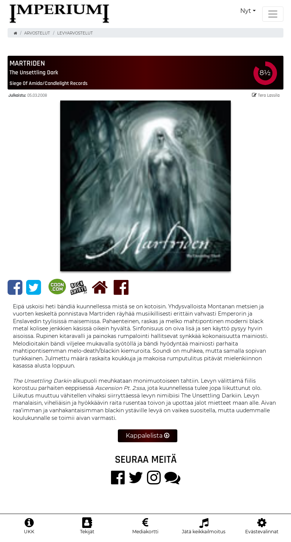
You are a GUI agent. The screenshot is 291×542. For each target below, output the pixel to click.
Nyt (245, 10)
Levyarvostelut (75, 33)
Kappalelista (147, 435)
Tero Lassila (266, 95)
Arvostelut (37, 33)
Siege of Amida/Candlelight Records (48, 83)
